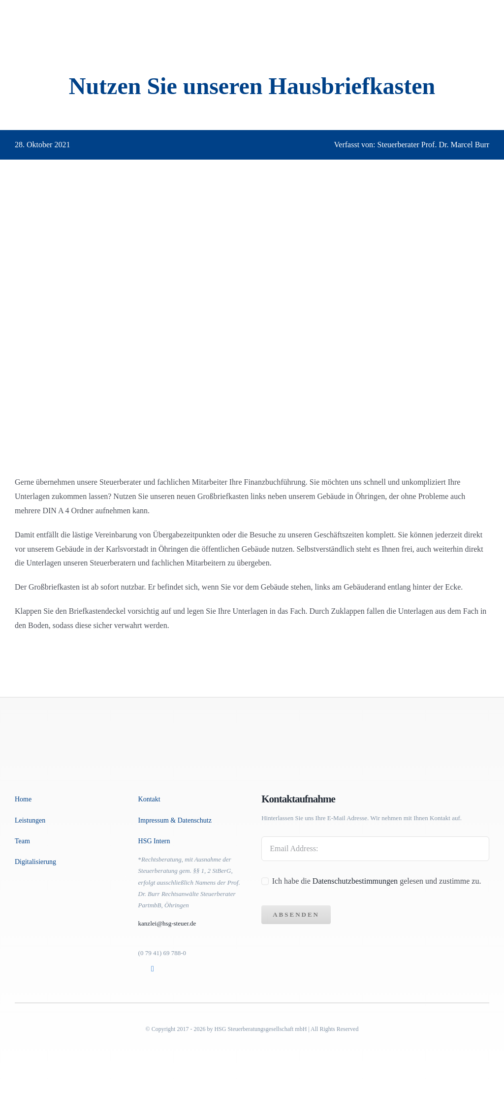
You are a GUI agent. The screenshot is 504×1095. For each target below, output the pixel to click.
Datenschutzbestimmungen (356, 881)
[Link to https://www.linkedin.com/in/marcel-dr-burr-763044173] (153, 969)
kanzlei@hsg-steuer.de (167, 923)
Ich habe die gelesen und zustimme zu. (376, 881)
